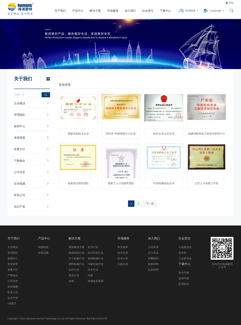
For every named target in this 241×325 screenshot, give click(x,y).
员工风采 (153, 252)
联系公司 (19, 195)
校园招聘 (153, 264)
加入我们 (130, 10)
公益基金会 (185, 247)
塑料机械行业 (76, 264)
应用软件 (183, 283)
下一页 (150, 203)
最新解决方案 (76, 247)
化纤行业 (74, 269)
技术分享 (122, 258)
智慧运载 (43, 252)
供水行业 (93, 269)
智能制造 (43, 247)
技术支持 (122, 252)
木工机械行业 (76, 258)
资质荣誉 (19, 137)
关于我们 (60, 10)
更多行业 (74, 275)
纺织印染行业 (96, 252)
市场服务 (112, 10)
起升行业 (93, 247)
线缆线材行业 (76, 252)
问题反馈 (122, 264)
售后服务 (122, 247)
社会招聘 (153, 269)
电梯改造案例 (96, 280)
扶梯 (90, 275)
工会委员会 (185, 258)
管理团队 (19, 114)
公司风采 (153, 247)
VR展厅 (12, 303)
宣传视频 (19, 183)
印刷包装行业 (96, 264)
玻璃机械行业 (96, 258)
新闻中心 (19, 126)
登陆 (231, 3)
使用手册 (183, 278)
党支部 (182, 252)
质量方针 (19, 149)
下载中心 (165, 10)
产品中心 (77, 10)
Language (215, 10)
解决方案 (95, 10)
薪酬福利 (153, 258)
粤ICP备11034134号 (97, 318)
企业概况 (19, 103)
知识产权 (19, 206)
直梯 (71, 280)
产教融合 (19, 160)
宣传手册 (183, 272)
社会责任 (147, 10)
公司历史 (19, 172)
